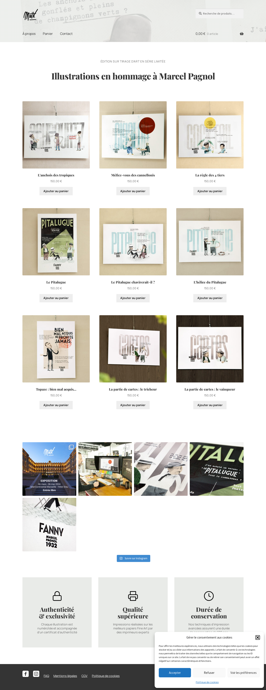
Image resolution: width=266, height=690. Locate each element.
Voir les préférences (243, 673)
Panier (48, 33)
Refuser (209, 673)
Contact (66, 33)
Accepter (175, 673)
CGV (84, 676)
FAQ (46, 676)
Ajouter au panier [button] (56, 191)
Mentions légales (65, 676)
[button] (258, 637)
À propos (29, 33)
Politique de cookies (207, 682)
